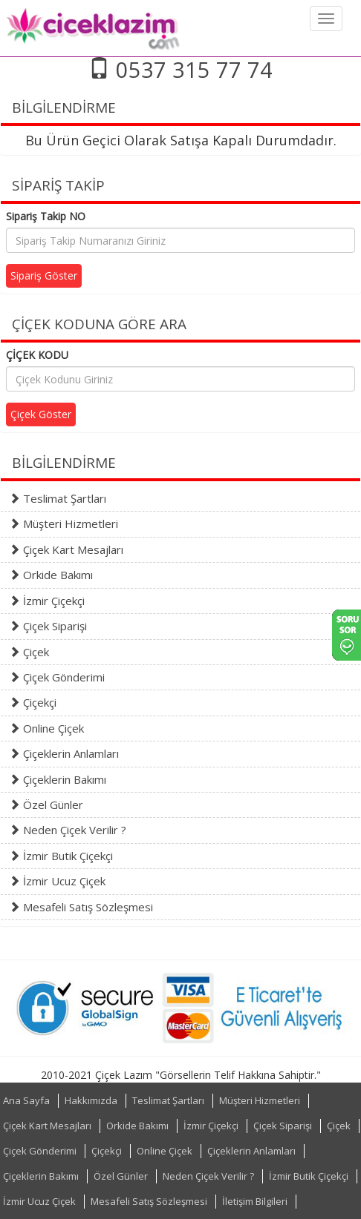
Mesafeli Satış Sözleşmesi (81, 906)
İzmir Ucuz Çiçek (57, 880)
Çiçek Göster (40, 414)
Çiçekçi (32, 702)
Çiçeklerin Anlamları (64, 753)
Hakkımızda (91, 1100)
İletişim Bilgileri (254, 1201)
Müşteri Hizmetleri (63, 523)
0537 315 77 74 (180, 69)
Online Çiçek (46, 728)
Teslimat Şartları (57, 498)
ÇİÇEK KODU (37, 355)
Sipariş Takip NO (45, 216)
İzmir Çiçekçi (47, 600)
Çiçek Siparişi (48, 625)
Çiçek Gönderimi (57, 677)
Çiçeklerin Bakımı (57, 779)
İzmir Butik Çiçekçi (61, 855)
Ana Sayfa (26, 1100)
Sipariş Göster (43, 275)
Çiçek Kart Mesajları (66, 549)
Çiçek (29, 651)
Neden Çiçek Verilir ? (67, 829)
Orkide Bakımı (51, 574)
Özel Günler (46, 804)
